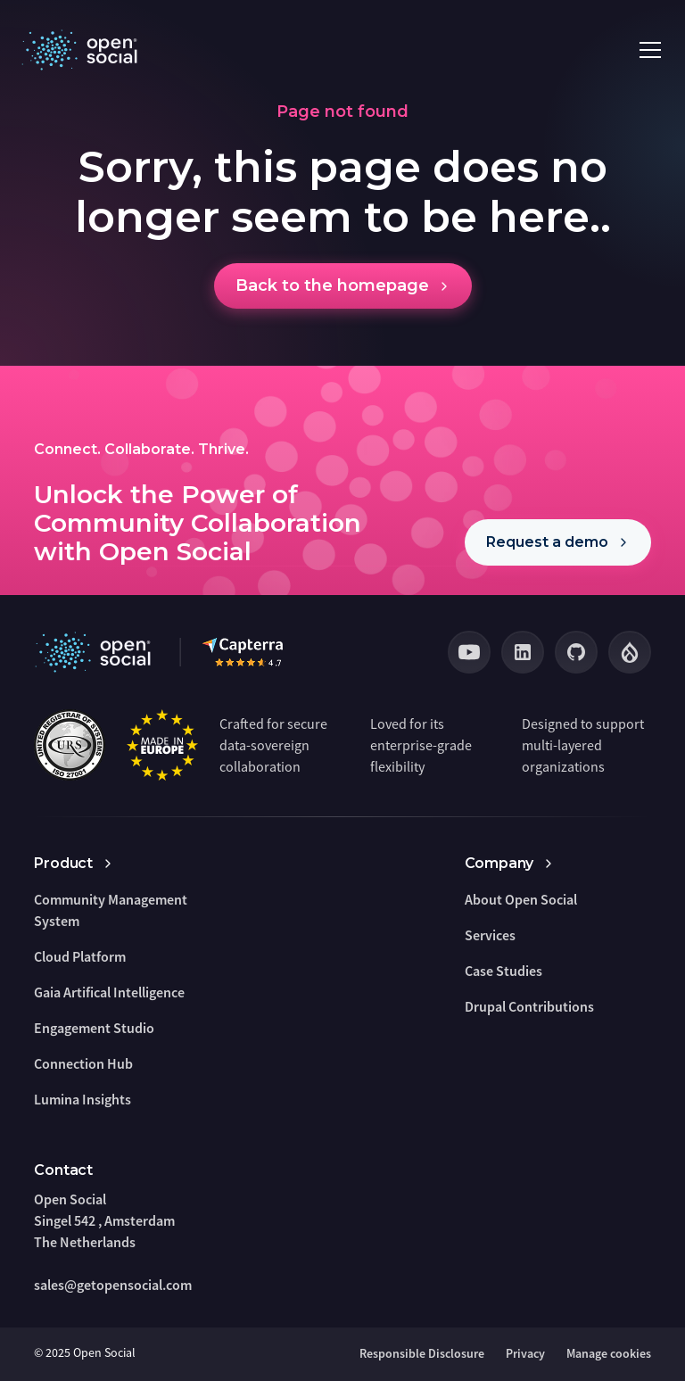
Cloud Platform (80, 956)
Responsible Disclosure (421, 1353)
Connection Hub (83, 1063)
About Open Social (521, 899)
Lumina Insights (82, 1099)
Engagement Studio (94, 1028)
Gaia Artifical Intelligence (109, 992)
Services (490, 935)
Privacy (525, 1353)
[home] (83, 50)
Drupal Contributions (529, 1006)
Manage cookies (608, 1353)
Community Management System (110, 910)
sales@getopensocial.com (113, 1285)
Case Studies (503, 971)
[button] (646, 50)
